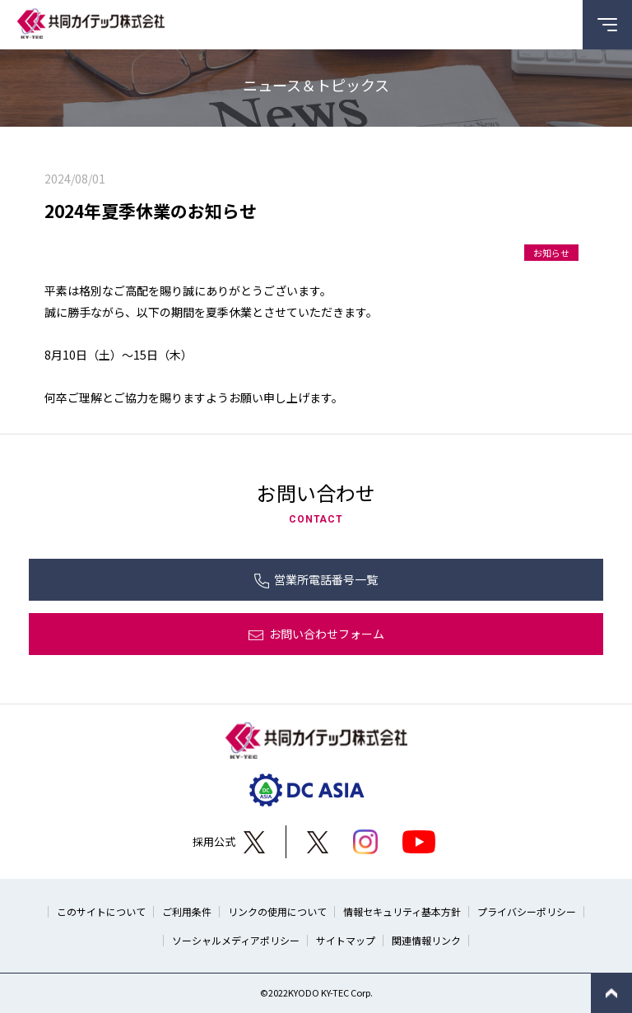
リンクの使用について (277, 911)
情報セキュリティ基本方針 (402, 911)
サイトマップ (345, 940)
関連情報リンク (426, 940)
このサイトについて (101, 911)
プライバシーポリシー (526, 911)
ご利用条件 (186, 911)
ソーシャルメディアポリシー (236, 940)
